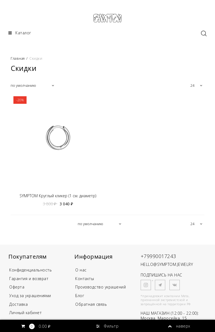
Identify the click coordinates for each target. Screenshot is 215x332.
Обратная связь (91, 304)
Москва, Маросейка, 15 (164, 318)
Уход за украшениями (30, 296)
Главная (18, 58)
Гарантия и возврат (29, 278)
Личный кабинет (25, 313)
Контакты (84, 278)
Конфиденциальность (30, 270)
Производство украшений (101, 287)
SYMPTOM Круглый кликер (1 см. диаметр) (58, 196)
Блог (79, 296)
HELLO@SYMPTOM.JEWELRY (167, 264)
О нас (81, 270)
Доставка (18, 304)
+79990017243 (158, 256)
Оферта (17, 287)
